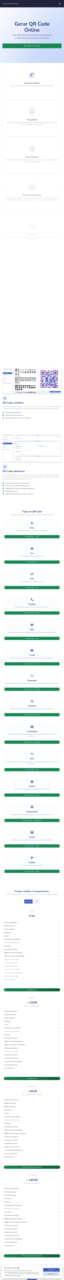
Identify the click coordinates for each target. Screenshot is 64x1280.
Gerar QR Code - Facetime (32, 715)
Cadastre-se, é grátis (32, 46)
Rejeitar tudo (51, 1274)
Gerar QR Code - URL (32, 587)
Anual (36, 901)
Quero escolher (16, 1275)
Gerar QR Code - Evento (32, 795)
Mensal (28, 901)
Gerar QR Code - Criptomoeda (32, 820)
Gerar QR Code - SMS (32, 638)
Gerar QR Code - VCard (32, 846)
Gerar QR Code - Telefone (32, 613)
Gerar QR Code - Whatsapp (32, 689)
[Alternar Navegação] (60, 3)
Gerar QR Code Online (10, 4)
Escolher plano (32, 990)
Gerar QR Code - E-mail (32, 664)
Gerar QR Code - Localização (32, 742)
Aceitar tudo (51, 1270)
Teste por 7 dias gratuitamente (32, 1167)
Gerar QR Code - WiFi (32, 770)
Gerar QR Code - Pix (32, 562)
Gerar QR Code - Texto (32, 537)
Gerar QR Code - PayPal (32, 871)
